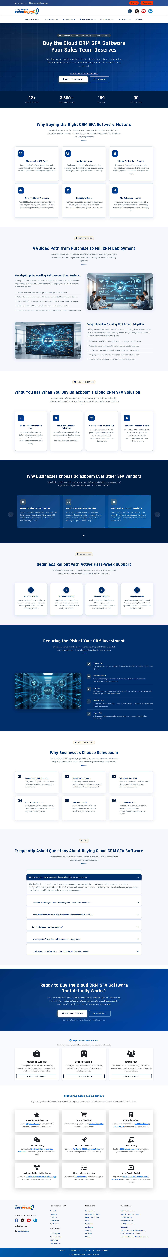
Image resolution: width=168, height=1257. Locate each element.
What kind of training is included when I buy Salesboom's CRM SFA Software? (60, 903)
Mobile (87, 1237)
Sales (87, 1221)
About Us (53, 1211)
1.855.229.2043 (23, 1231)
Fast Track (89, 1224)
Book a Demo (99, 79)
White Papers (55, 1234)
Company (106, 19)
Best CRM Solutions (128, 1224)
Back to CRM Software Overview (84, 73)
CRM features (81, 1176)
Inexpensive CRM (127, 1221)
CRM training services (130, 1149)
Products (31, 19)
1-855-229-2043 (21, 3)
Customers (51, 19)
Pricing (124, 19)
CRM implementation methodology (41, 1176)
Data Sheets (54, 1240)
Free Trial (147, 3)
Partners (68, 19)
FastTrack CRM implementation (87, 1149)
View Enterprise (84, 1076)
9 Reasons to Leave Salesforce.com (133, 1230)
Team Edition (90, 1211)
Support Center (55, 1237)
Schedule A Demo (103, 1250)
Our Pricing (54, 1224)
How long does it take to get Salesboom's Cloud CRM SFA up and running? (58, 877)
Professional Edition (92, 1214)
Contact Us (86, 1250)
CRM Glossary (55, 1243)
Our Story (53, 1217)
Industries (87, 19)
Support (88, 1230)
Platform (88, 1233)
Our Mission (54, 1221)
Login (134, 3)
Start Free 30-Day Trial (73, 79)
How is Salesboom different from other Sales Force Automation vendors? (59, 951)
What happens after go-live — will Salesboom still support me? (55, 939)
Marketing (89, 1227)
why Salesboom (33, 1124)
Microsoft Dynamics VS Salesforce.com (134, 1237)
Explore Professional (37, 1076)
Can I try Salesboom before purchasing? (46, 927)
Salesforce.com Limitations (130, 1233)
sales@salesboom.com (38, 3)
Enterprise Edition (92, 1217)
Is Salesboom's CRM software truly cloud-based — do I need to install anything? (61, 915)
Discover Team (131, 1076)
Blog (139, 19)
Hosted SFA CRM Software (130, 1214)
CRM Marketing (126, 1217)
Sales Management (128, 1211)
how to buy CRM (96, 1124)
